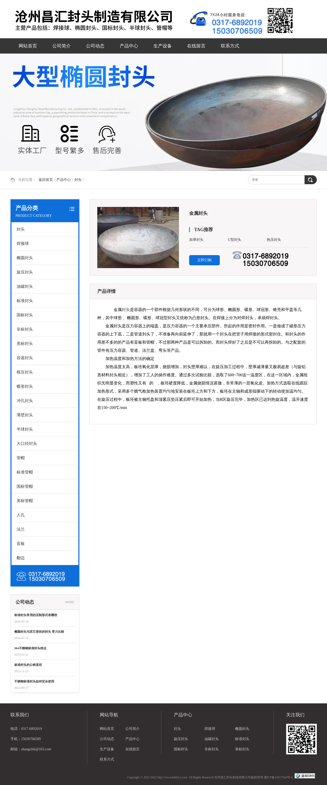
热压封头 (274, 240)
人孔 (21, 515)
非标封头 (25, 329)
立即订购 (204, 260)
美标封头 (25, 343)
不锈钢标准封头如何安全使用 (34, 681)
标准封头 (25, 300)
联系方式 (230, 45)
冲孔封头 (25, 400)
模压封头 (25, 372)
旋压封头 (25, 272)
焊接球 (23, 243)
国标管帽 (25, 486)
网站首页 (28, 45)
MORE (69, 602)
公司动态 (95, 45)
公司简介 (61, 45)
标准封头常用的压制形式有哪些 (35, 615)
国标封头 (25, 315)
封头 (78, 180)
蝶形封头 (25, 386)
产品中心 (129, 45)
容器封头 (25, 358)
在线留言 (196, 45)
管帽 (21, 458)
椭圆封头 (25, 258)
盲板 (21, 543)
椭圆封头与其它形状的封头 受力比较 (39, 631)
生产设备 (162, 45)
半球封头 (25, 429)
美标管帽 (25, 501)
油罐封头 (25, 286)
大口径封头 (27, 443)
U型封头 (234, 240)
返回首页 (46, 180)
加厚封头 (196, 240)
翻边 (21, 558)
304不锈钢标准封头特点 (30, 648)
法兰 (21, 529)
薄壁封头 (25, 415)
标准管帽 (25, 472)
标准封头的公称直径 (28, 665)
